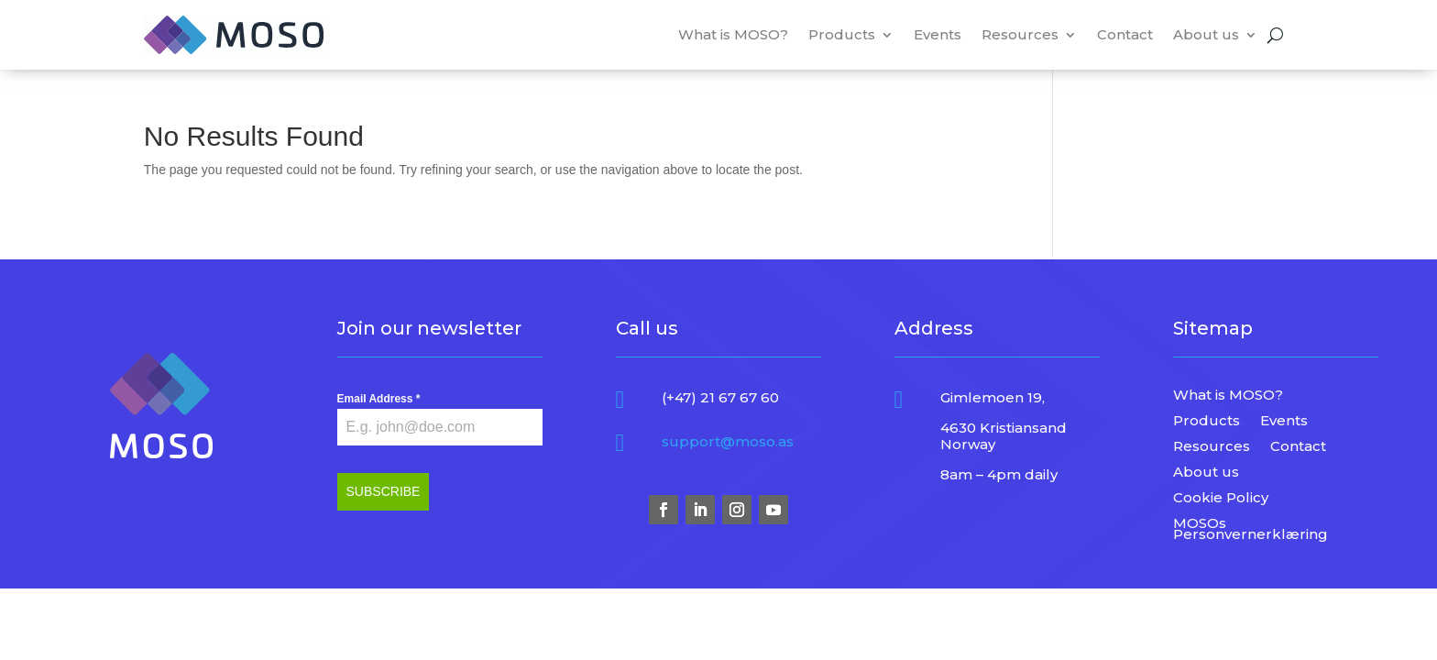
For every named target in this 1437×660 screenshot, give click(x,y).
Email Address (379, 398)
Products (841, 34)
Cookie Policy (1220, 499)
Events (937, 34)
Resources (1020, 34)
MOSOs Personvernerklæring (1250, 530)
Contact (1125, 34)
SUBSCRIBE (383, 491)
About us (1206, 34)
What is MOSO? (733, 34)
